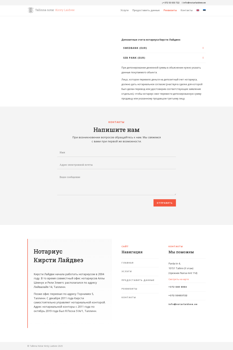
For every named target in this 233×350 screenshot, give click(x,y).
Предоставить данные (146, 10)
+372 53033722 (178, 295)
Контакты (187, 10)
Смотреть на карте (179, 279)
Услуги (125, 10)
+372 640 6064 (178, 286)
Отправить (165, 202)
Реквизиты (170, 10)
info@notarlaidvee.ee (183, 304)
